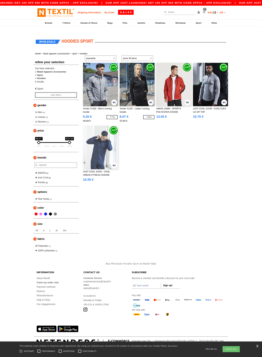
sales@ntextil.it (91, 282)
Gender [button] (41, 99)
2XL (65, 225)
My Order (109, 12)
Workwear (180, 23)
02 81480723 (90, 290)
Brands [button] (41, 151)
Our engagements (46, 298)
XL (56, 225)
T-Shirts (66, 23)
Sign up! (167, 279)
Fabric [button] (41, 233)
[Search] (179, 12)
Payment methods (46, 281)
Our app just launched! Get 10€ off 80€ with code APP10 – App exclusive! (175, 2)
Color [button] (40, 201)
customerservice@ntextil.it (97, 275)
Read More (173, 346)
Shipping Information (89, 12)
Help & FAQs (43, 294)
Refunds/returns (45, 289)
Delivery (41, 285)
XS (36, 225)
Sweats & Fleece (88, 23)
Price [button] (40, 124)
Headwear (160, 23)
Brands (48, 23)
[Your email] (146, 280)
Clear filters (56, 89)
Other (214, 23)
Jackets (141, 23)
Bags (110, 23)
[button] (199, 12)
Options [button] (42, 186)
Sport (198, 23)
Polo (125, 23)
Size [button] (39, 218)
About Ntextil (43, 272)
